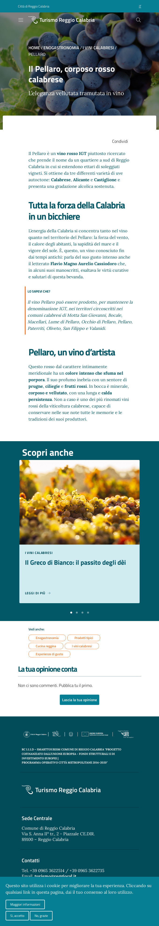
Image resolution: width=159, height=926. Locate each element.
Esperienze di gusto (49, 654)
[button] (71, 612)
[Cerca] (138, 20)
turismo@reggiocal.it (55, 876)
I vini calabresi (98, 48)
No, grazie (41, 915)
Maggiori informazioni (25, 904)
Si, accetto (17, 915)
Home (34, 48)
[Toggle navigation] (21, 20)
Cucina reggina (46, 646)
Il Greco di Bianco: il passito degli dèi (75, 562)
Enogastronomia (61, 48)
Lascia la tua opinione (79, 700)
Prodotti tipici (83, 637)
